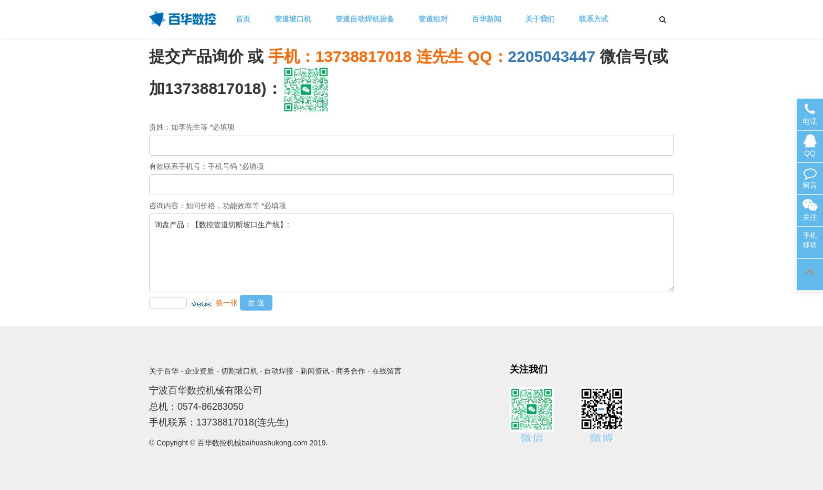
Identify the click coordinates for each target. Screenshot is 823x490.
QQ (810, 146)
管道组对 (433, 19)
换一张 (227, 303)
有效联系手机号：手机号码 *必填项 (206, 166)
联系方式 (593, 19)
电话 (810, 114)
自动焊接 (278, 371)
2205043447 (552, 56)
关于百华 (163, 371)
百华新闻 (486, 19)
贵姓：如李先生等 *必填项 (192, 127)
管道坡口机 (293, 19)
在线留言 (387, 371)
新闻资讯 (315, 371)
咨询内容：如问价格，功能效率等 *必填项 (217, 205)
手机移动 (810, 240)
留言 (810, 178)
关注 (810, 210)
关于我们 (540, 19)
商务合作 (350, 371)
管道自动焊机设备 (364, 19)
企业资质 (199, 371)
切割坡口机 (239, 371)
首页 (243, 19)
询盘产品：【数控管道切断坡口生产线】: (411, 253)
